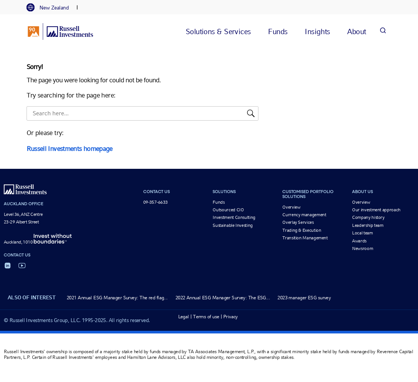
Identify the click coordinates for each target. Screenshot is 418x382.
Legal (183, 316)
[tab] (52, 7)
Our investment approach (376, 209)
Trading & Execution (301, 230)
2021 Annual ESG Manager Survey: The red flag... (117, 297)
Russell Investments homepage (70, 148)
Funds (218, 202)
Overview (291, 207)
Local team (362, 233)
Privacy (230, 316)
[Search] (383, 31)
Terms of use (206, 316)
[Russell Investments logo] (60, 31)
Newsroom (362, 248)
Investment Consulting (234, 217)
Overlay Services (297, 222)
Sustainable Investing (232, 225)
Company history (368, 217)
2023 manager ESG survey (304, 297)
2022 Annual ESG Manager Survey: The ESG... (222, 297)
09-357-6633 (155, 202)
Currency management (304, 214)
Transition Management (304, 238)
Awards (359, 241)
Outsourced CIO (228, 209)
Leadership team (368, 225)
